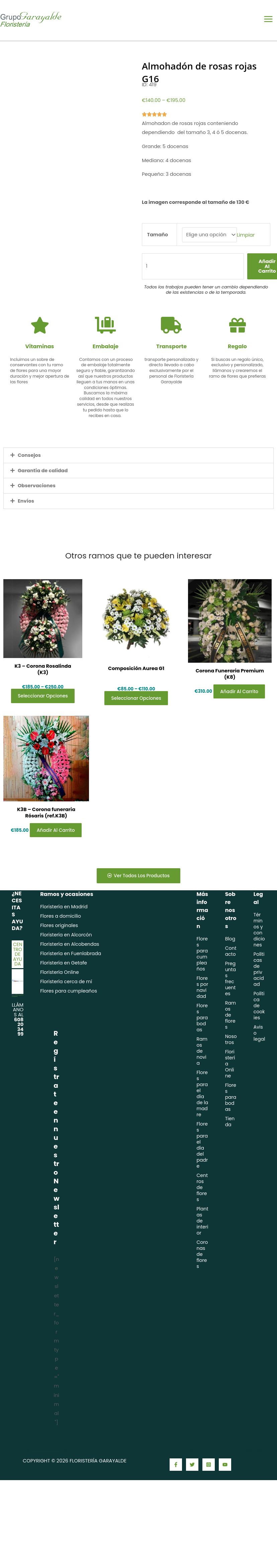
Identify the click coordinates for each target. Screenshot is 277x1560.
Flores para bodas (202, 1042)
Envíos (26, 509)
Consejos (29, 464)
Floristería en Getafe (63, 987)
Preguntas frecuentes (230, 1003)
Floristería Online (59, 997)
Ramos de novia (201, 1075)
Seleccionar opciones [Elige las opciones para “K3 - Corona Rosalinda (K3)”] (44, 709)
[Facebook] (176, 1489)
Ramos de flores (230, 1039)
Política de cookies (259, 1030)
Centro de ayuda (17, 979)
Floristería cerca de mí (66, 1006)
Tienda (230, 1146)
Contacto (231, 975)
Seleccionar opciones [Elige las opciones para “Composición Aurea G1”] (136, 709)
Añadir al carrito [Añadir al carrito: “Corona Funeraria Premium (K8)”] (236, 706)
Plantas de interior (202, 1245)
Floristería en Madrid (64, 931)
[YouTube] (225, 1489)
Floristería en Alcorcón (66, 959)
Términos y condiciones (259, 954)
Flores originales (59, 950)
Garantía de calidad (43, 479)
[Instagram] (208, 1489)
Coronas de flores (202, 1279)
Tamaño (157, 243)
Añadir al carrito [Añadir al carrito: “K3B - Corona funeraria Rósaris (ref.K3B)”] (52, 850)
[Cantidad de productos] (193, 275)
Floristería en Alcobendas (69, 968)
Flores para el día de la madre (202, 1118)
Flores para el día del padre (202, 1169)
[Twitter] (192, 1489)
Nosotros (231, 1064)
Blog (230, 963)
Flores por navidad (202, 1012)
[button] (138, 464)
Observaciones (37, 494)
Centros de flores (202, 1212)
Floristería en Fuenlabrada (70, 978)
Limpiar (246, 243)
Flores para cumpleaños (68, 1015)
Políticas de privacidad (259, 994)
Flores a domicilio (60, 940)
